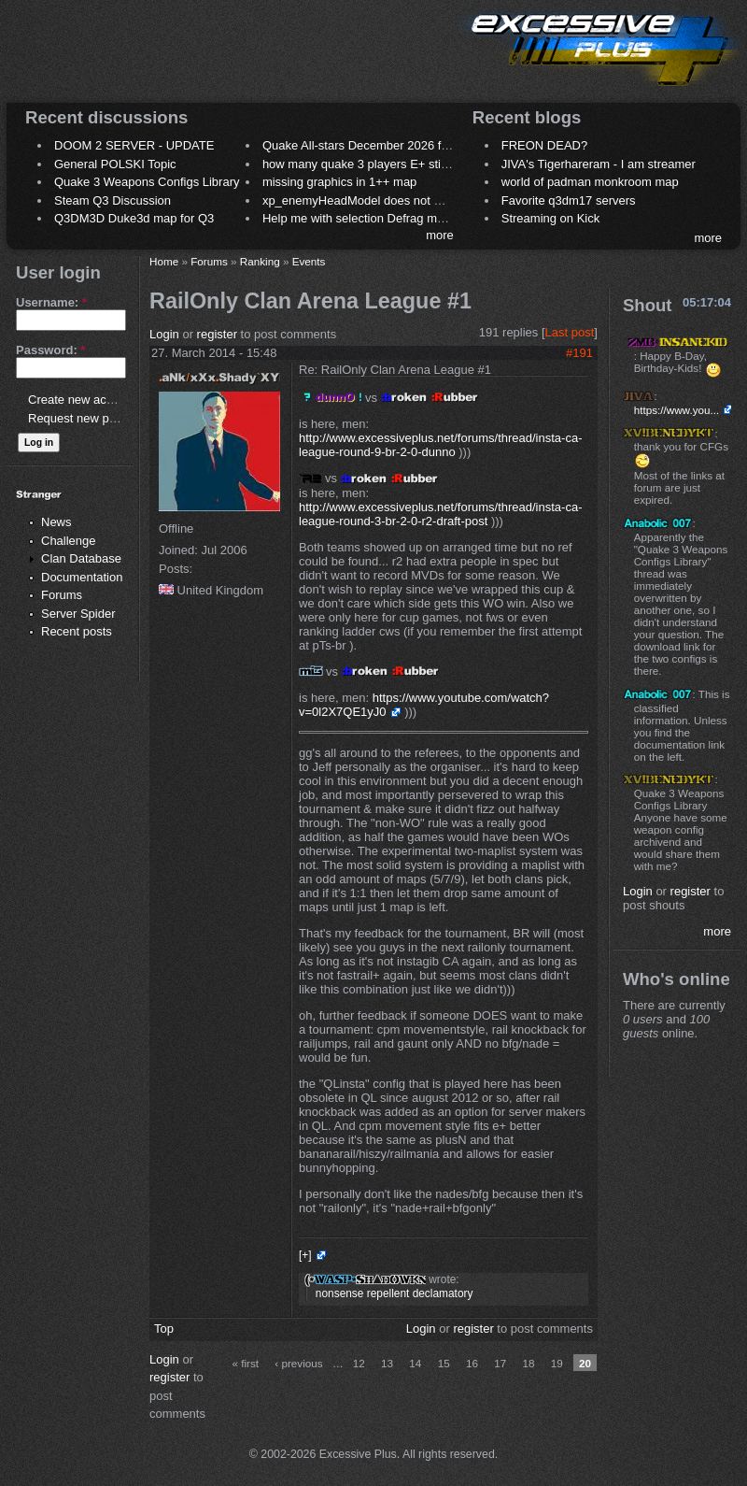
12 (359, 1363)
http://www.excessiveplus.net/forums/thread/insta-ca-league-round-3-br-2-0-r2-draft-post (440, 514)
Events (309, 261)
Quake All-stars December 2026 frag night (375, 145)
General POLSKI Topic (115, 164)
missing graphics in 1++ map (339, 182)
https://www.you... (677, 410)
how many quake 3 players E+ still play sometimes (398, 164)
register (217, 334)
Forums (61, 595)
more (440, 235)
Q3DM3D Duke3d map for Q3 (134, 218)
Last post (570, 332)
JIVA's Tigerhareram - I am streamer (598, 164)
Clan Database (81, 558)
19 (557, 1363)
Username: (51, 302)
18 (528, 1363)
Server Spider (78, 614)
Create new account (82, 400)
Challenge (68, 541)
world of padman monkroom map (590, 182)
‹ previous (298, 1363)
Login (164, 334)
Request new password (91, 418)
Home (163, 261)
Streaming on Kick (550, 218)
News (56, 522)
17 (500, 1363)
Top (164, 1329)
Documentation (81, 577)
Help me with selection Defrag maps (359, 218)
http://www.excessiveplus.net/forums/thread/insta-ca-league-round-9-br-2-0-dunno (440, 445)
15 (444, 1363)
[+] (305, 1255)
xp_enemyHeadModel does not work (360, 200)
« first (245, 1363)
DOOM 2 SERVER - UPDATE (134, 145)
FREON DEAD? (544, 145)
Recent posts (76, 631)
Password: (50, 350)
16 (472, 1363)
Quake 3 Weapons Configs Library (146, 182)
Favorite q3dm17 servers (568, 200)
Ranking (260, 261)
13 (387, 1363)
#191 (579, 353)
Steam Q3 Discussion (112, 200)
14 (415, 1363)
